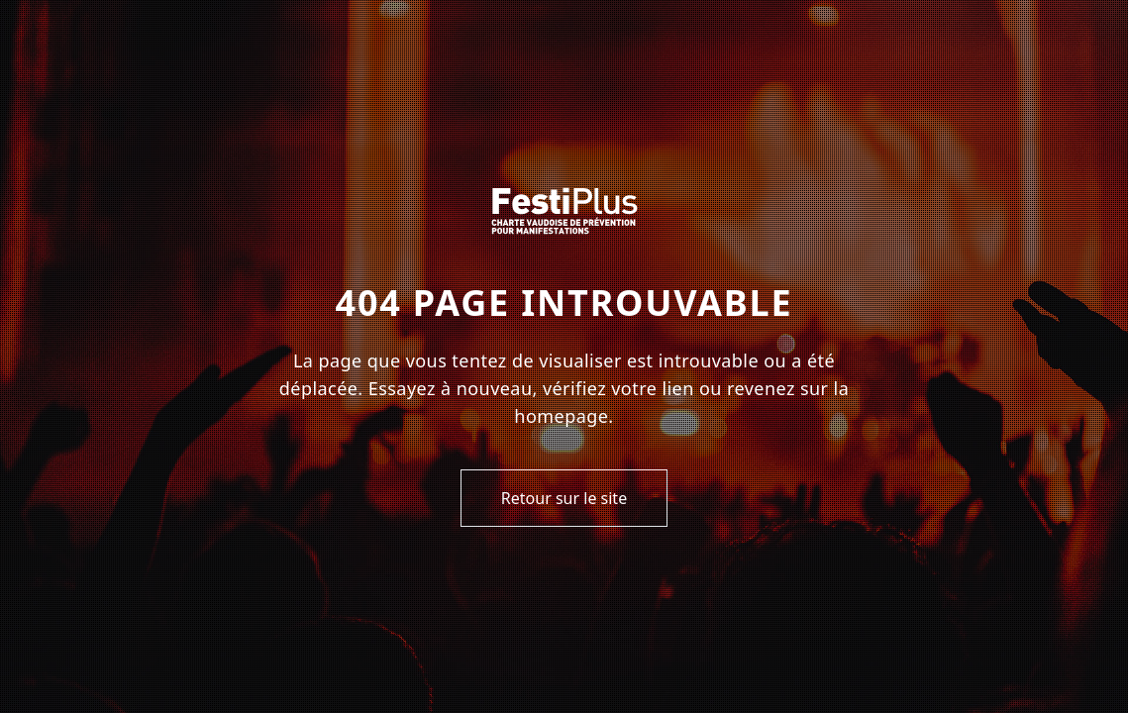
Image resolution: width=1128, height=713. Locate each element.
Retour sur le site (564, 498)
